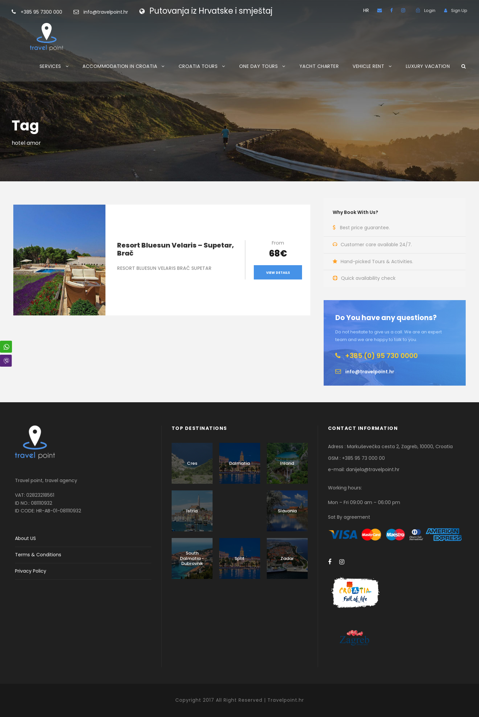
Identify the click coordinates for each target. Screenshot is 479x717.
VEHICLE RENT (368, 66)
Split (239, 558)
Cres (192, 463)
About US (25, 538)
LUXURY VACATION (428, 66)
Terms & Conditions (38, 554)
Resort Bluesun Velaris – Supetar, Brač (175, 249)
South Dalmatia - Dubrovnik (192, 558)
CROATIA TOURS (198, 66)
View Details (278, 272)
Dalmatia (239, 463)
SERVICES (50, 66)
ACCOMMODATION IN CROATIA (119, 66)
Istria (192, 511)
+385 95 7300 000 (52, 12)
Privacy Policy (30, 571)
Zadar (287, 558)
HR (366, 10)
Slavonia (287, 511)
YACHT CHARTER (319, 66)
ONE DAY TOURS (258, 66)
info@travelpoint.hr (105, 12)
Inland (287, 463)
